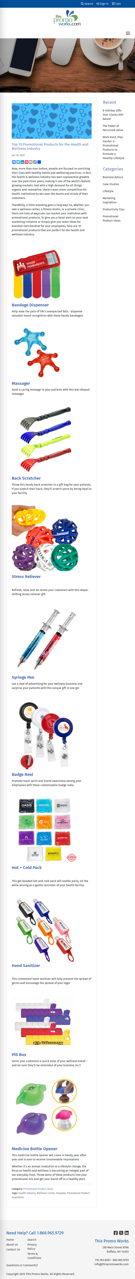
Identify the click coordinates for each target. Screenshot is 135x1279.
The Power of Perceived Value (113, 128)
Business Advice (113, 177)
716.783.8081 (103, 1260)
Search (87, 3)
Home (10, 1239)
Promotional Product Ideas (38, 1188)
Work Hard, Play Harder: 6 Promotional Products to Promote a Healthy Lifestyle (113, 147)
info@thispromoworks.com (111, 1264)
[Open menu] (127, 33)
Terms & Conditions (34, 1256)
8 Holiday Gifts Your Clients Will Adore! (113, 115)
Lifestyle (108, 191)
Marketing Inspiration (110, 200)
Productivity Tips (113, 209)
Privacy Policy (32, 1246)
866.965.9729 (121, 1260)
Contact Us (13, 1249)
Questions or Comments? (22, 1265)
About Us (12, 1244)
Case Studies (111, 184)
